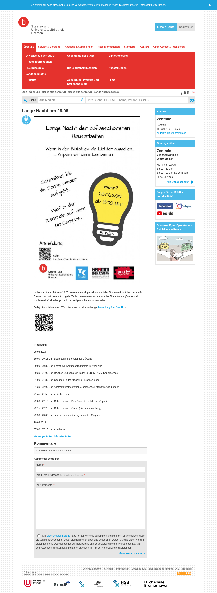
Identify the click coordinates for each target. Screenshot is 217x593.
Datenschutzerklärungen (152, 5)
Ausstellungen (118, 67)
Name (39, 464)
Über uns (29, 46)
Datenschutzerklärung (58, 535)
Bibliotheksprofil (119, 55)
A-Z (177, 568)
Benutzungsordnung (161, 568)
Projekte (31, 79)
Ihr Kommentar (44, 484)
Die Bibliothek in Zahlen (82, 67)
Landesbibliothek (36, 73)
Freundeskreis (35, 67)
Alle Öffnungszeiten (180, 182)
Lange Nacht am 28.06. (107, 92)
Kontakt (144, 46)
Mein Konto (166, 26)
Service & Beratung (49, 46)
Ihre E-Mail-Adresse (60, 474)
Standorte (129, 46)
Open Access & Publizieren (169, 46)
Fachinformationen (109, 46)
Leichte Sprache (92, 568)
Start (24, 92)
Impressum (122, 568)
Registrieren (186, 26)
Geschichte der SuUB (80, 55)
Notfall (186, 568)
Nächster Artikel (62, 436)
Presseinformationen (39, 61)
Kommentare (45, 443)
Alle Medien (47, 100)
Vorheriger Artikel (43, 436)
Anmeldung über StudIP (110, 307)
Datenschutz (139, 568)
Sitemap (109, 568)
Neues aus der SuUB (42, 55)
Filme (112, 79)
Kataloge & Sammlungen (79, 46)
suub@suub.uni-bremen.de (171, 133)
